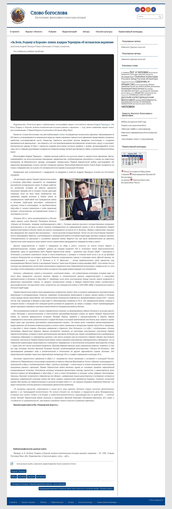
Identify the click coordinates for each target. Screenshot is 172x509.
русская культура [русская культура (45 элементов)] (132, 97)
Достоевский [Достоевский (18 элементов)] (140, 74)
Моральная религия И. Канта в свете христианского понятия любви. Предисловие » (76, 489)
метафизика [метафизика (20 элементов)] (126, 91)
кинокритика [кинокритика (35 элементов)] (129, 88)
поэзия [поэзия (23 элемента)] (132, 95)
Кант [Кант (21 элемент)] (132, 77)
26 (141, 162)
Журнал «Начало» (34, 32)
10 (135, 159)
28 (126, 164)
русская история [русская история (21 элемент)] (143, 95)
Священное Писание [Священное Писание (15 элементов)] (128, 82)
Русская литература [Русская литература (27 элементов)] (147, 79)
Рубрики (52, 32)
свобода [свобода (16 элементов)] (138, 100)
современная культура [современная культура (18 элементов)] (130, 102)
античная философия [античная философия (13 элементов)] (141, 84)
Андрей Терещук (27, 46)
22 (129, 162)
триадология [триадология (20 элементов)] (126, 104)
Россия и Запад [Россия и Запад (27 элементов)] (129, 79)
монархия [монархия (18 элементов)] (146, 91)
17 (135, 161)
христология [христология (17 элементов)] (146, 104)
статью (62, 134)
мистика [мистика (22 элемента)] (135, 91)
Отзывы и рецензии (61, 46)
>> (140, 154)
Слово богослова (48, 13)
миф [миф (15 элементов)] (140, 91)
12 (141, 159)
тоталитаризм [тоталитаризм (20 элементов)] (145, 102)
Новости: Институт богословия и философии (137, 114)
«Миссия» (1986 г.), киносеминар (135, 129)
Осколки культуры (104, 32)
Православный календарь (130, 32)
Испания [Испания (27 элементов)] (125, 77)
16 (132, 161)
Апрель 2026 (132, 154)
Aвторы (86, 32)
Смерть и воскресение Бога (133, 125)
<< (124, 154)
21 (126, 162)
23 (132, 162)
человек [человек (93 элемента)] (128, 106)
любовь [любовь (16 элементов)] (150, 89)
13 (123, 161)
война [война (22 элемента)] (147, 86)
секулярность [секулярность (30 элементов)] (149, 100)
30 (132, 164)
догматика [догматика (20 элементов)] (155, 86)
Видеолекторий (69, 32)
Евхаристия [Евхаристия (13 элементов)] (149, 74)
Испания (22, 477)
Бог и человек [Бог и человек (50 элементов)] (139, 72)
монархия (40, 477)
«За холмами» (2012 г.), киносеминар (137, 139)
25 (138, 162)
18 (138, 161)
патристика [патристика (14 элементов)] (125, 95)
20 (123, 162)
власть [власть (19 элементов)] (142, 86)
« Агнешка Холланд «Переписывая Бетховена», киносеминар (38, 484)
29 (129, 164)
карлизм (31, 477)
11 (138, 159)
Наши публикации (43, 46)
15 (129, 161)
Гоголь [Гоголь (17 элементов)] (132, 74)
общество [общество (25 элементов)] (139, 93)
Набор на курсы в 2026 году (133, 122)
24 (135, 162)
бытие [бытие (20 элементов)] (132, 86)
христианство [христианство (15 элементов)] (137, 104)
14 (126, 161)
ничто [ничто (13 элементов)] (132, 93)
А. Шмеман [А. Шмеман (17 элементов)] (125, 72)
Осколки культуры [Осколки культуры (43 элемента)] (146, 76)
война (13, 477)
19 (141, 161)
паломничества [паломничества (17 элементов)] (150, 93)
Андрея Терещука (102, 124)
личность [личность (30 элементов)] (142, 88)
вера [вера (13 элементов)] (137, 86)
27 (123, 164)
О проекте (14, 32)
